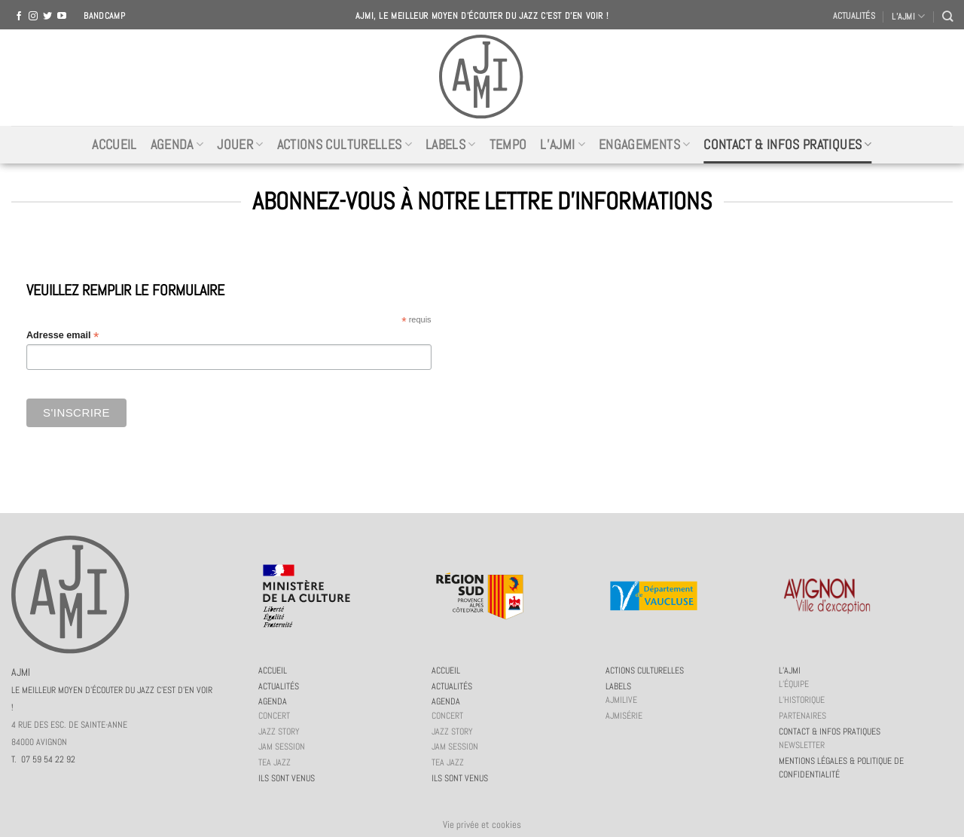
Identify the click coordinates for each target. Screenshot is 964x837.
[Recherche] (947, 16)
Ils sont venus (286, 778)
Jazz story (279, 731)
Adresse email (62, 335)
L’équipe (794, 684)
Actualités (854, 16)
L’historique (802, 700)
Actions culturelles (344, 144)
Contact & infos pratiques (787, 144)
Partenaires (802, 715)
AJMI (111, 689)
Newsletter (802, 745)
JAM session (281, 746)
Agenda (177, 144)
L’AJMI (908, 16)
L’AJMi (562, 144)
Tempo (508, 144)
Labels (451, 144)
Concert (274, 715)
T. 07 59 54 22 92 (43, 759)
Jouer (240, 144)
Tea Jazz (274, 762)
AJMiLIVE (621, 700)
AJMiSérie (624, 715)
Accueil (114, 144)
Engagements (644, 144)
